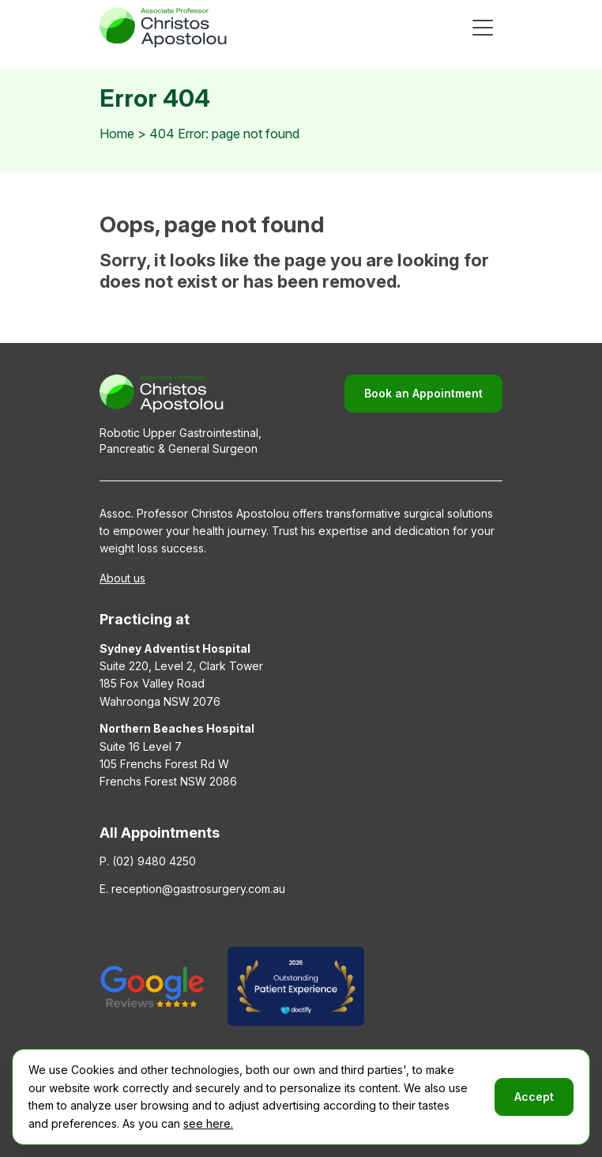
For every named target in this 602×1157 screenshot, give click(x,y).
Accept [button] (534, 1096)
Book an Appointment (423, 393)
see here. (208, 1123)
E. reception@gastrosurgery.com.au (192, 888)
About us (122, 578)
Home (117, 133)
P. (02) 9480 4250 (148, 861)
